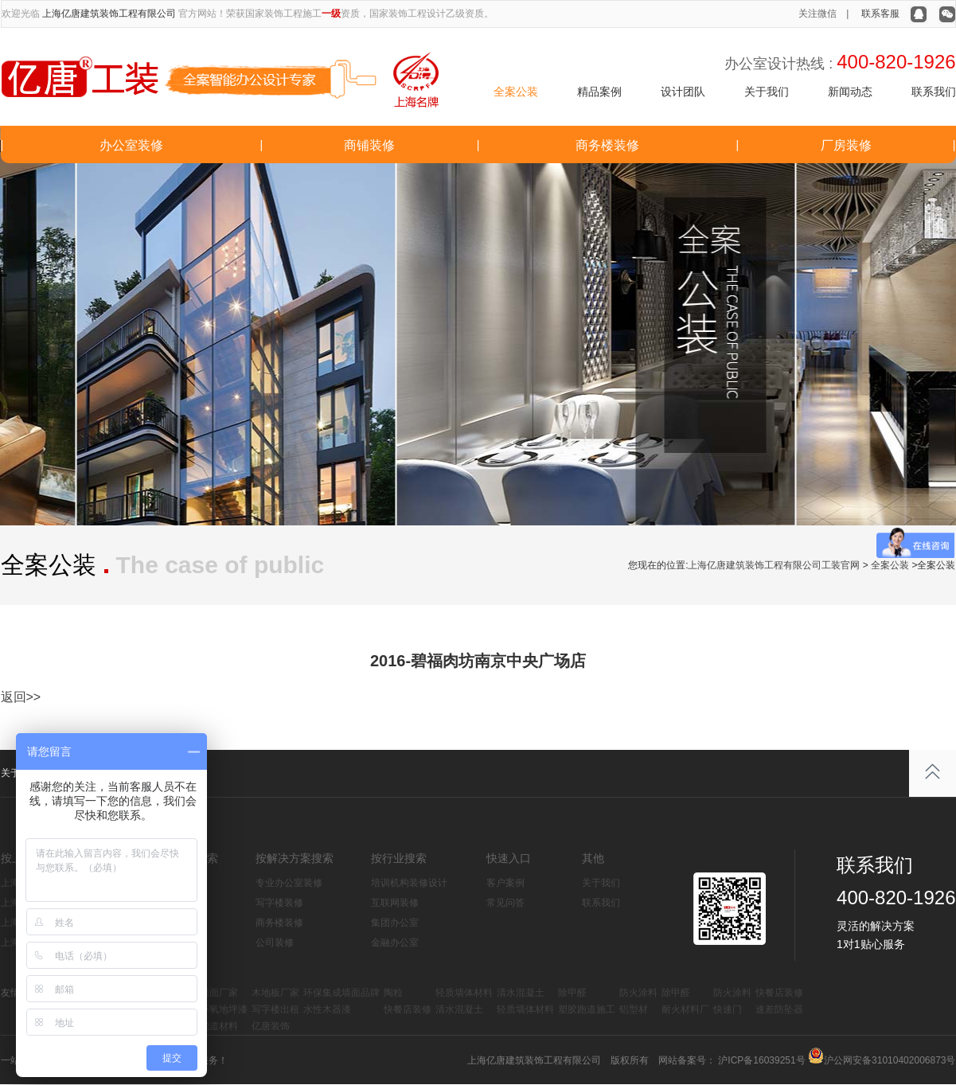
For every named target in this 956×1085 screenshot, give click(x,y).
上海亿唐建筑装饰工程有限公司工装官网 (774, 565)
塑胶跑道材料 (209, 1026)
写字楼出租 (275, 1009)
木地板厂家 (275, 992)
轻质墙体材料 (464, 992)
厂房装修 (846, 145)
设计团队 (683, 91)
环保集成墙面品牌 (341, 992)
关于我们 (766, 91)
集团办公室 (395, 922)
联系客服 (880, 13)
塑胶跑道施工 (586, 1009)
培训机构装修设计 (409, 882)
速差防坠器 (779, 1009)
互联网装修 (395, 902)
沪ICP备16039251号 (761, 1060)
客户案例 (505, 882)
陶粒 (393, 992)
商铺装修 (369, 145)
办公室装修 (131, 145)
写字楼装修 (279, 902)
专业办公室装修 (289, 882)
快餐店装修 (779, 992)
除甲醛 (572, 992)
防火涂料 (638, 992)
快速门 (727, 1009)
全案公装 (516, 91)
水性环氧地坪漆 (214, 1009)
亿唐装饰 (271, 1026)
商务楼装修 (607, 145)
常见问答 (505, 902)
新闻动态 (850, 91)
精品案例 (599, 91)
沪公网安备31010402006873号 (889, 1060)
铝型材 (633, 1009)
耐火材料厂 (685, 1009)
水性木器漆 (327, 1009)
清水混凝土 (520, 992)
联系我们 (933, 91)
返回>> (21, 697)
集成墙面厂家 (209, 992)
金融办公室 (395, 942)
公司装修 (275, 942)
